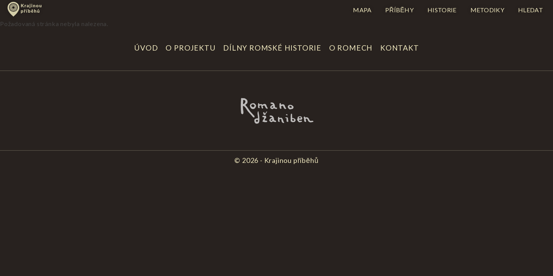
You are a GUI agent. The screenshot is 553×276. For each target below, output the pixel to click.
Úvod (146, 47)
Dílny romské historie (272, 47)
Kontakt (399, 47)
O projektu (190, 47)
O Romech (351, 47)
